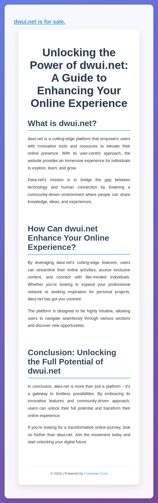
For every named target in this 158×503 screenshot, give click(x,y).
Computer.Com (96, 473)
